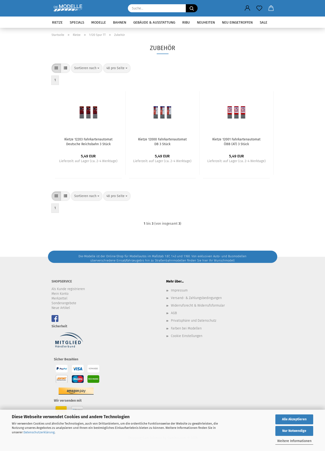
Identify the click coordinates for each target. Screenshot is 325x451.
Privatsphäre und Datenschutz (193, 321)
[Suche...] (192, 8)
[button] (247, 8)
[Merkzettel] (259, 8)
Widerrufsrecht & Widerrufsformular (198, 305)
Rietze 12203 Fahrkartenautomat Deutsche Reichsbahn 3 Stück (88, 141)
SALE (263, 22)
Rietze (57, 22)
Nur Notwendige (294, 431)
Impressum (179, 290)
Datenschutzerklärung (39, 432)
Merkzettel (59, 298)
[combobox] (86, 68)
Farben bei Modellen (186, 328)
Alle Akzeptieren (294, 419)
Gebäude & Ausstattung (154, 22)
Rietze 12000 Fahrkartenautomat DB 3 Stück (162, 141)
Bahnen (119, 22)
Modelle (98, 22)
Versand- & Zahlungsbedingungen (196, 298)
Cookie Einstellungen (186, 336)
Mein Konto (60, 294)
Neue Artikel (61, 308)
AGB (174, 313)
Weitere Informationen (294, 441)
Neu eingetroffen (237, 22)
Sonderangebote (64, 303)
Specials (77, 22)
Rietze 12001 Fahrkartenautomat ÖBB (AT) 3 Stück (236, 141)
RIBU (186, 22)
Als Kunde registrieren (68, 289)
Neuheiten (206, 22)
